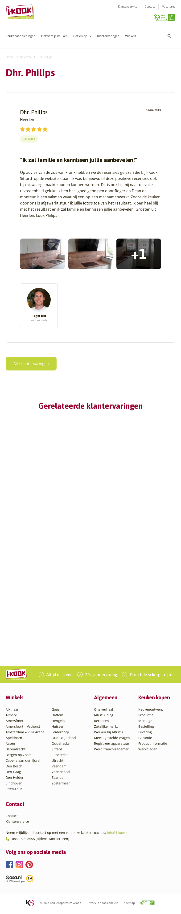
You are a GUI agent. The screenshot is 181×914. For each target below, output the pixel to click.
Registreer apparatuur (111, 746)
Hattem (57, 718)
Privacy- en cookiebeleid (102, 906)
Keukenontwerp (150, 712)
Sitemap (129, 906)
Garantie (145, 740)
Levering (145, 735)
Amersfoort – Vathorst (23, 729)
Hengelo (58, 723)
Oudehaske (61, 746)
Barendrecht (15, 752)
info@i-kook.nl (118, 835)
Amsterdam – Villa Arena (25, 735)
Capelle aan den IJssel (23, 763)
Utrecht (57, 763)
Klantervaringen (108, 34)
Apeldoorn (14, 740)
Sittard (29, 137)
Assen (10, 746)
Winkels (130, 34)
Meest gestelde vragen (112, 740)
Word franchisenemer (111, 752)
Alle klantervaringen (28, 362)
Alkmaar (12, 712)
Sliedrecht (60, 757)
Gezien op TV (82, 34)
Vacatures (168, 10)
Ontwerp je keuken (54, 34)
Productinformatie (152, 746)
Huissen (58, 729)
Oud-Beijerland (64, 740)
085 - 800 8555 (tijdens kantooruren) (40, 841)
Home (10, 55)
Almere (11, 718)
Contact (150, 10)
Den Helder (15, 780)
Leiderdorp (60, 735)
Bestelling (146, 729)
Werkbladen (147, 752)
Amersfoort (14, 723)
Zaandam (59, 780)
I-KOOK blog (103, 718)
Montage (145, 723)
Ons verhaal (103, 712)
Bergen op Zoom (19, 757)
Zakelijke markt (106, 729)
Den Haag (13, 774)
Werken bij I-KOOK (108, 735)
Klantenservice (127, 10)
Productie (145, 718)
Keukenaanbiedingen (20, 34)
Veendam (59, 769)
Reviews (25, 55)
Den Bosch (14, 769)
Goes (55, 712)
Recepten (101, 723)
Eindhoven (14, 786)
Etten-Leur (14, 791)
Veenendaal (61, 774)
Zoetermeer (61, 786)
